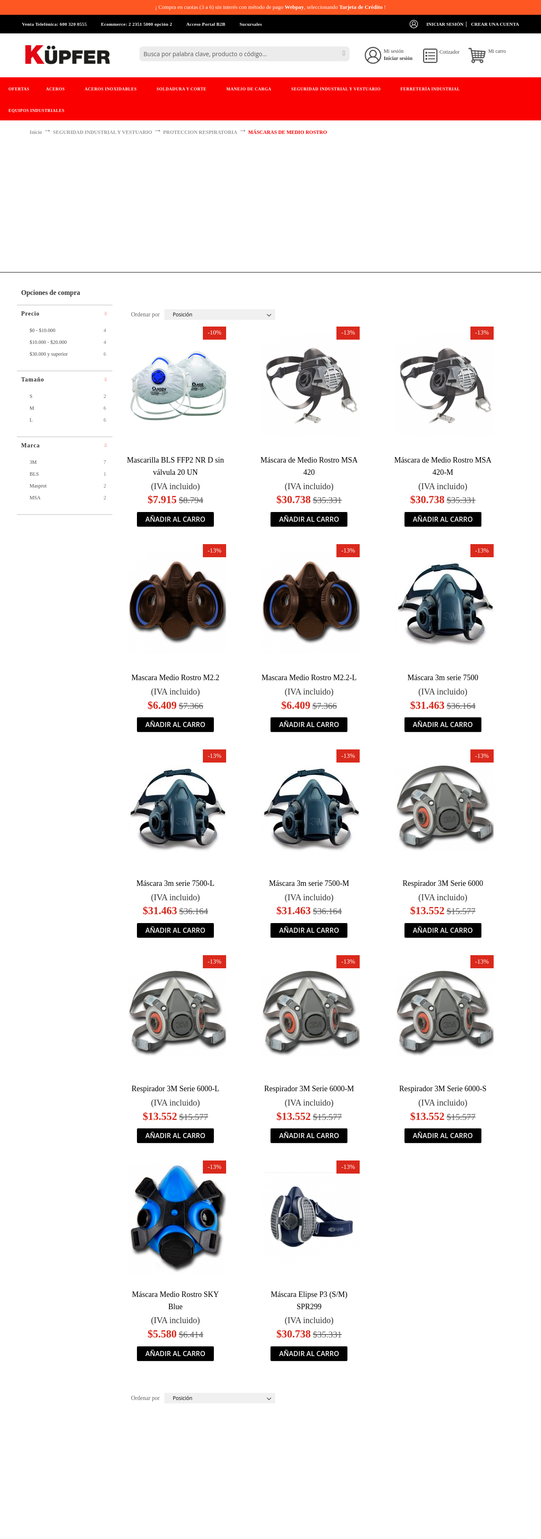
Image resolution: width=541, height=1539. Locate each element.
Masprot (39, 486)
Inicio (36, 132)
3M (35, 462)
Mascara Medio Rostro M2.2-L (309, 677)
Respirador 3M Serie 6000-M (309, 1088)
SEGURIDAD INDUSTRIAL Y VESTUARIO (102, 132)
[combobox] (244, 53)
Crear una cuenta (495, 24)
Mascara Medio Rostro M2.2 (175, 677)
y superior (50, 354)
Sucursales (251, 24)
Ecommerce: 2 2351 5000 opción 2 (136, 24)
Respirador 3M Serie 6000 (442, 883)
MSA (37, 498)
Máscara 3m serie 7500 (442, 677)
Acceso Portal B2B (205, 24)
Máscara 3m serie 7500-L (175, 883)
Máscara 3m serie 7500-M (309, 883)
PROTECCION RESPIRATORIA (200, 132)
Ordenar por (145, 314)
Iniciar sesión (445, 24)
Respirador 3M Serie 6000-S (442, 1088)
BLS (36, 474)
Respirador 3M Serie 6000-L (175, 1088)
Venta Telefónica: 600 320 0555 (54, 24)
